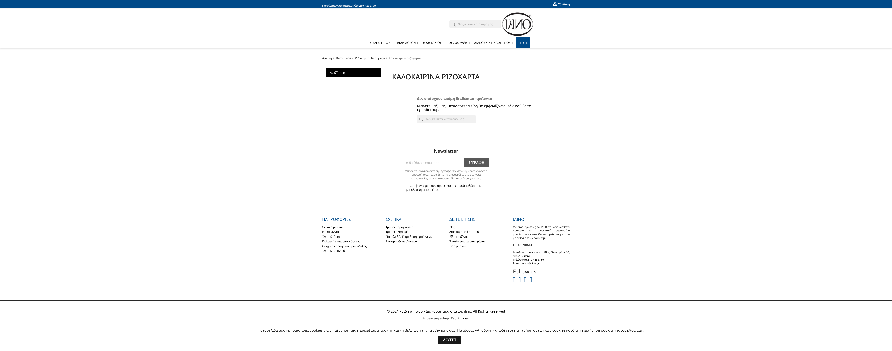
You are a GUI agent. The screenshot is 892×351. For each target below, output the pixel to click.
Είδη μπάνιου (458, 246)
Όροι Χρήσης (331, 237)
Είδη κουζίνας (458, 237)
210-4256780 (367, 6)
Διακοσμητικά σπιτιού (464, 232)
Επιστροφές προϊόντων (401, 241)
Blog (452, 227)
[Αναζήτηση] (478, 24)
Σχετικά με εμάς (332, 227)
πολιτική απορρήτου (424, 189)
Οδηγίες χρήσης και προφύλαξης (344, 246)
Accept (449, 339)
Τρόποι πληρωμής (398, 232)
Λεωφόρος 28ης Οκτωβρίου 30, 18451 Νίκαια (541, 254)
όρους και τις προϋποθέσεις (457, 185)
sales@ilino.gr (530, 263)
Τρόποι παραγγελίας (399, 227)
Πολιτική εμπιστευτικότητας (341, 241)
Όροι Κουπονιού (333, 251)
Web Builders (460, 318)
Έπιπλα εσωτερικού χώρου (467, 241)
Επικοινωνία (330, 232)
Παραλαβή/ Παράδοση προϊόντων (409, 237)
